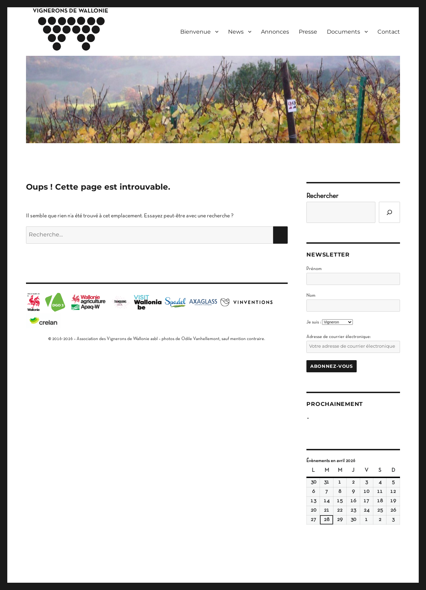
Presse (308, 31)
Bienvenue (195, 31)
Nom (310, 296)
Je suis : (313, 322)
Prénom (314, 269)
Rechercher (322, 196)
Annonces (275, 31)
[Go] (389, 212)
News (236, 31)
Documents (343, 31)
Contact (388, 31)
